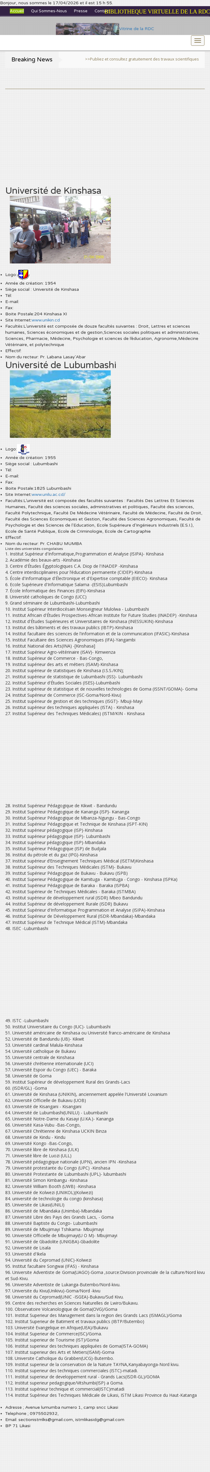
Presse (81, 11)
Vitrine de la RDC (105, 28)
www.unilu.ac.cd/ (48, 494)
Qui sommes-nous (49, 11)
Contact (102, 11)
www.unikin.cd (46, 320)
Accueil (17, 11)
